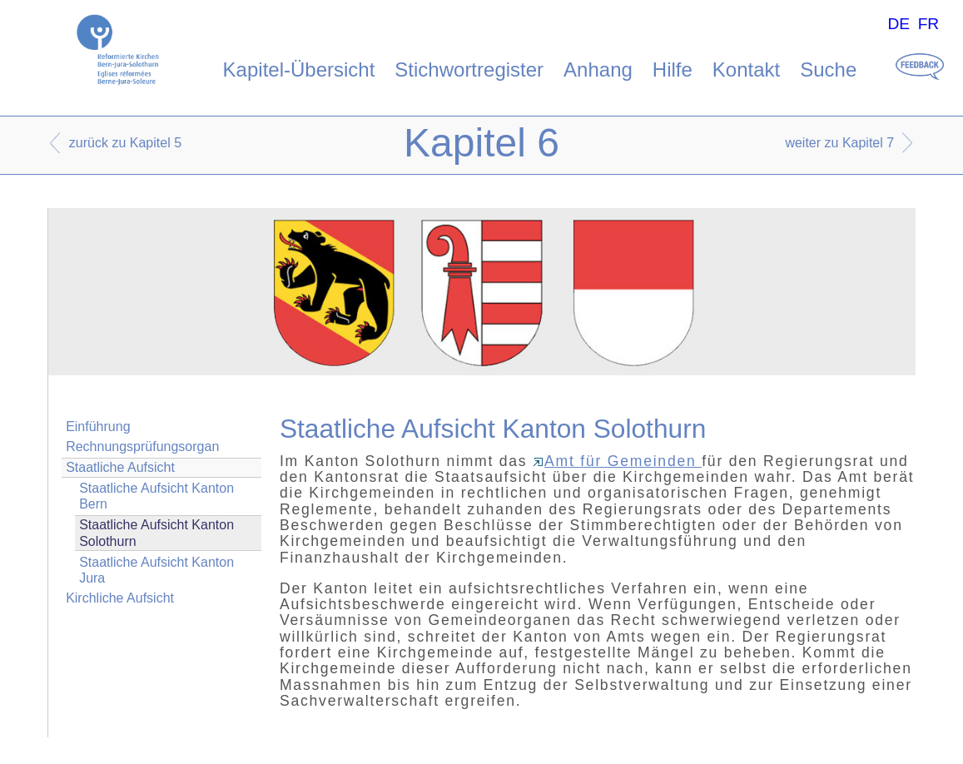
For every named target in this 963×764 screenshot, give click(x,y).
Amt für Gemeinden (617, 461)
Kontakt (746, 69)
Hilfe (672, 69)
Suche (828, 69)
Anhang (598, 69)
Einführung (98, 426)
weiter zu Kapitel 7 (839, 143)
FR (929, 23)
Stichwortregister (469, 69)
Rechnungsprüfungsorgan (142, 446)
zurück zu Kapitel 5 (125, 143)
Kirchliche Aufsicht (120, 598)
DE (898, 23)
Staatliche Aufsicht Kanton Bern (156, 496)
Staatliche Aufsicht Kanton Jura (156, 570)
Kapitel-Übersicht (299, 69)
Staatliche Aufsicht (120, 467)
